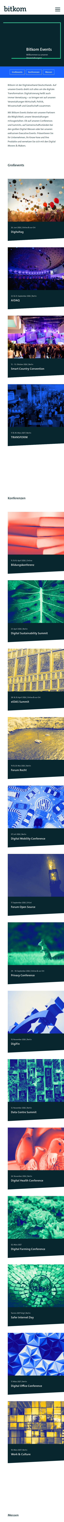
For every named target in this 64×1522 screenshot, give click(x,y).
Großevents (17, 72)
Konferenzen (34, 72)
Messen (48, 72)
